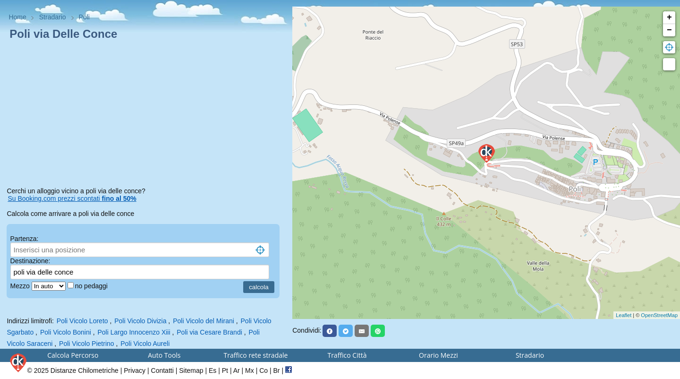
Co (263, 370)
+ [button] (669, 17)
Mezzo (21, 286)
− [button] (669, 30)
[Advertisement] (146, 115)
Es (212, 370)
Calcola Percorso (72, 355)
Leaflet (623, 315)
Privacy (134, 370)
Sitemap (191, 370)
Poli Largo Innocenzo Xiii (133, 332)
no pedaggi (92, 286)
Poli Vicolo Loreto (82, 321)
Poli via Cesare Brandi (209, 332)
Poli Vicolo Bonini (65, 332)
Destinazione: (30, 261)
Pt (225, 370)
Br (276, 370)
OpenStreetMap (659, 315)
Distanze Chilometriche (85, 370)
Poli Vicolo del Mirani (203, 321)
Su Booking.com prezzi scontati (72, 198)
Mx (249, 370)
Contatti (162, 370)
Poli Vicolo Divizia (140, 321)
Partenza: (24, 238)
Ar (236, 370)
